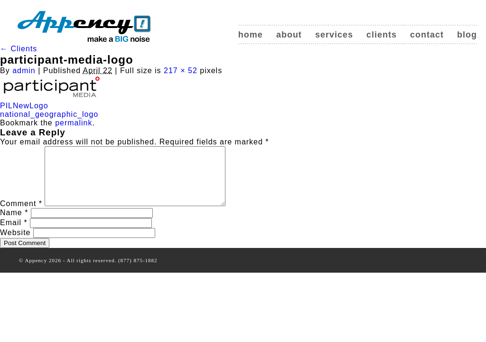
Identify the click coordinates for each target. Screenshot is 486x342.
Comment (21, 215)
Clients (381, 34)
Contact (427, 34)
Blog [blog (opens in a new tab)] (467, 34)
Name (14, 224)
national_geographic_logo (49, 114)
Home (250, 34)
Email (14, 234)
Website (15, 244)
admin (24, 70)
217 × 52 (180, 70)
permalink (73, 123)
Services (334, 34)
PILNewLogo (24, 106)
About (289, 34)
